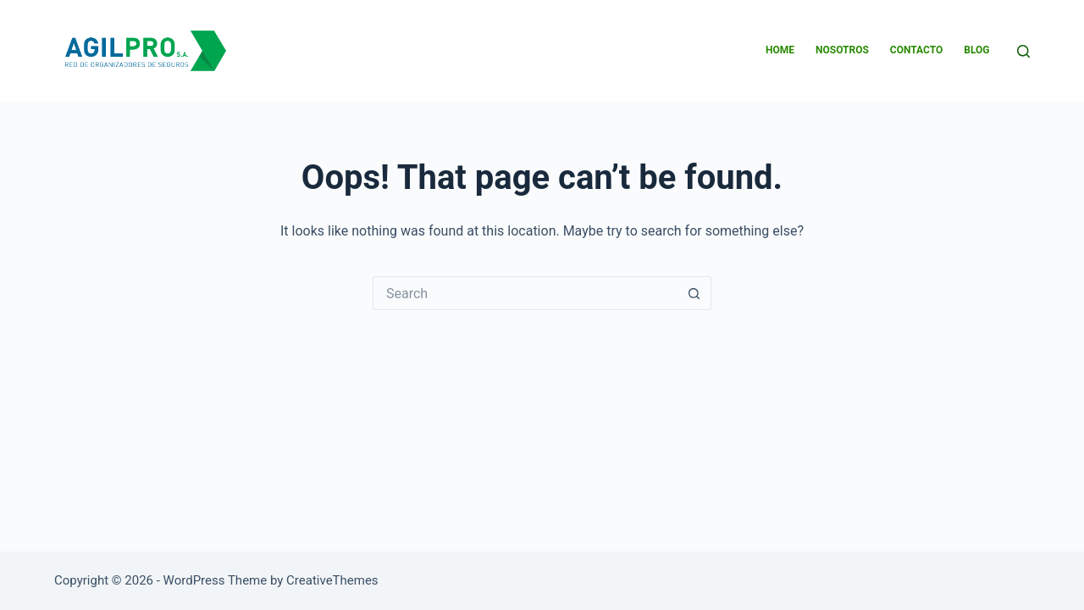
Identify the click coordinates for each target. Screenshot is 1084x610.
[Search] (1023, 51)
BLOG (976, 50)
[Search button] (694, 293)
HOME (780, 50)
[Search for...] (525, 293)
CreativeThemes (332, 580)
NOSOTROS (842, 50)
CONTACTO (916, 50)
